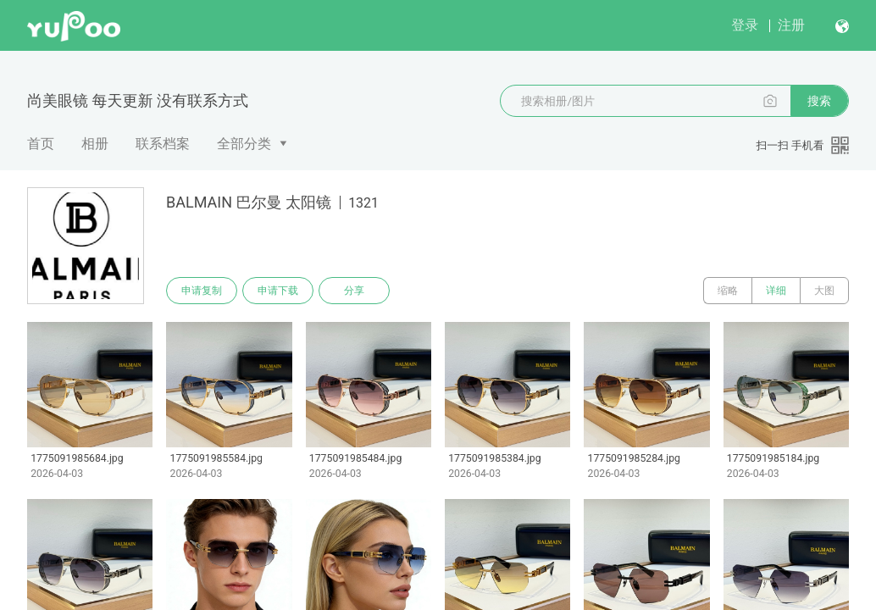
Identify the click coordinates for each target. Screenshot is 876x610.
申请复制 (201, 291)
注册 (791, 25)
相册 (94, 144)
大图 (824, 291)
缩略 (728, 291)
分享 (354, 291)
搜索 (819, 101)
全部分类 (244, 144)
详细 (776, 291)
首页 (40, 144)
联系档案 (163, 144)
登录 (744, 25)
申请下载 (278, 291)
